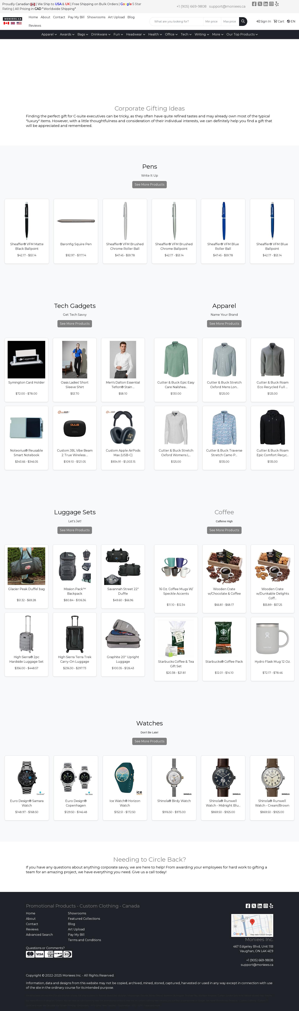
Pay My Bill (76, 17)
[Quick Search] (176, 21)
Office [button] (169, 34)
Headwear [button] (134, 34)
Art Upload (116, 17)
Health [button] (153, 34)
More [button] (216, 34)
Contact (59, 17)
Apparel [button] (47, 34)
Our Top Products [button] (240, 34)
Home (33, 17)
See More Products (149, 184)
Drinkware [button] (99, 34)
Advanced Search (39, 934)
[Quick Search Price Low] (212, 21)
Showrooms (96, 17)
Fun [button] (117, 34)
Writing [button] (200, 34)
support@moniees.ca (227, 6)
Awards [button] (65, 34)
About (45, 17)
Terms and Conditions (84, 940)
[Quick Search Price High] (230, 21)
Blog (131, 17)
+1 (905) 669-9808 (191, 6)
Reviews (35, 25)
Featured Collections (84, 918)
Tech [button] (184, 34)
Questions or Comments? (45, 948)
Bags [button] (81, 34)
